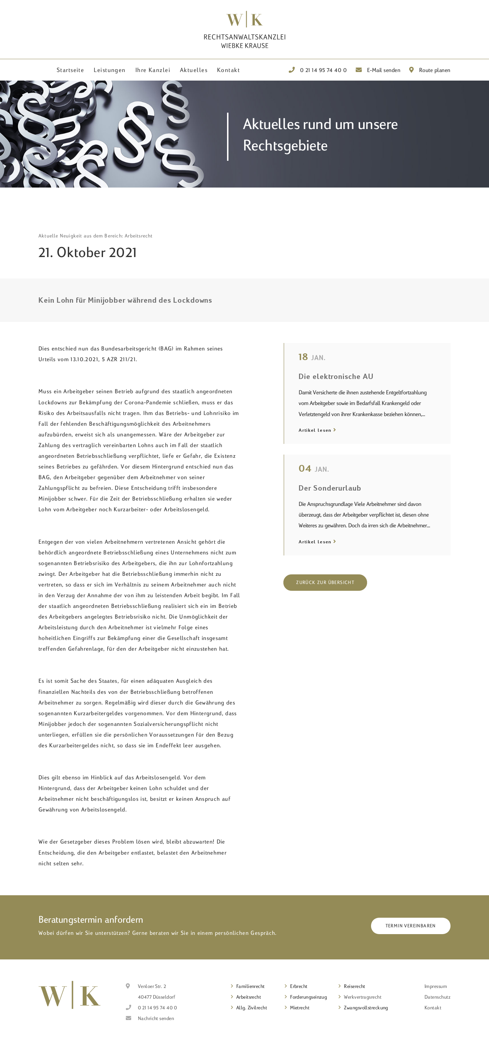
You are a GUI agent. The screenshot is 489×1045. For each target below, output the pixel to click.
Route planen (430, 70)
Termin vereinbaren (411, 925)
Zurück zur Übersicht (325, 582)
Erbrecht (299, 986)
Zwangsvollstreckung (366, 1007)
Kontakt (228, 69)
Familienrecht (250, 986)
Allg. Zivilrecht (251, 1007)
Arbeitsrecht (248, 996)
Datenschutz (437, 996)
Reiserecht (354, 986)
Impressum (435, 986)
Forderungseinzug (308, 996)
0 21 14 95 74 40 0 (318, 70)
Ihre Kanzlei (152, 69)
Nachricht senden (156, 1018)
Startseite (70, 69)
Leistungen (109, 69)
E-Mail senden (378, 70)
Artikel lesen (315, 430)
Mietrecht (299, 1007)
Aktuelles (193, 69)
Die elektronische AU (336, 375)
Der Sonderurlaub (330, 487)
